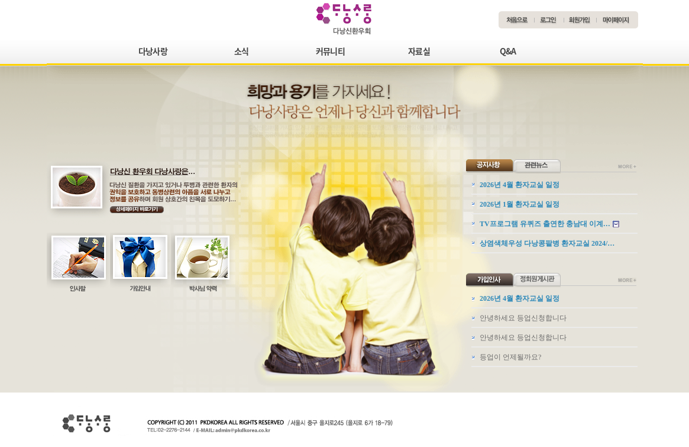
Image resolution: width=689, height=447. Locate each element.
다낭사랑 (152, 51)
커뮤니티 (330, 51)
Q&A (508, 51)
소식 (241, 51)
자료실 (419, 51)
